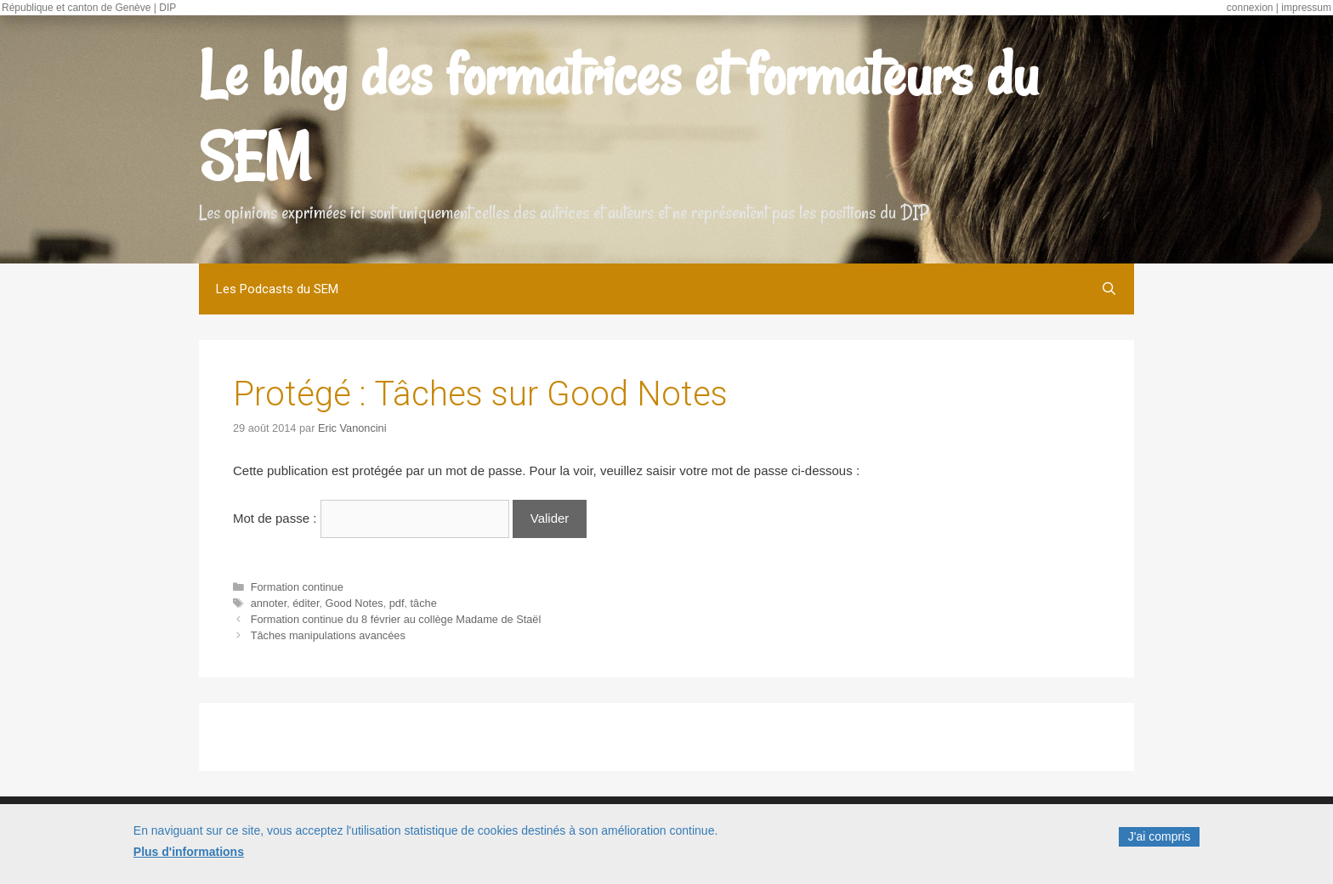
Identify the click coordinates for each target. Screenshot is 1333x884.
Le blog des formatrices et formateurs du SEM (618, 115)
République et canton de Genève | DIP (89, 8)
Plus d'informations (188, 855)
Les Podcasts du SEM (277, 289)
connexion (1250, 8)
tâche (424, 603)
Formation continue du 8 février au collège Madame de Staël (396, 619)
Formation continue (297, 587)
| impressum (1303, 8)
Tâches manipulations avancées (328, 635)
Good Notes (354, 603)
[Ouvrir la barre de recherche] (1109, 289)
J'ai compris (1159, 840)
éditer (305, 603)
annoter (269, 603)
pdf (397, 603)
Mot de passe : (371, 518)
